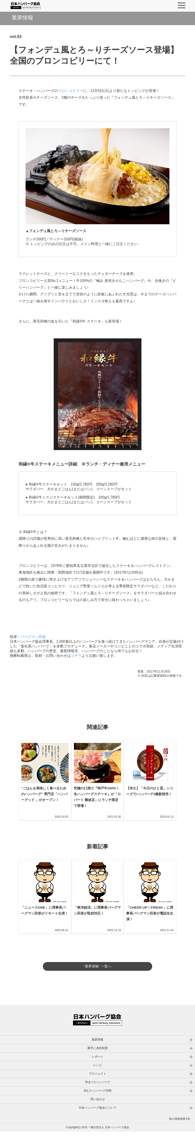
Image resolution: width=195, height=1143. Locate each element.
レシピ (97, 1076)
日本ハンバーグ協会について (98, 1119)
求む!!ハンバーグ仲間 (97, 1102)
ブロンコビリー (70, 91)
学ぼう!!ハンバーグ (97, 1093)
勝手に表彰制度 (97, 1059)
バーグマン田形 (33, 637)
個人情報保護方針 (180, 1130)
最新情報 (97, 1051)
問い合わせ (97, 1110)
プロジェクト (97, 1085)
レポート (97, 1068)
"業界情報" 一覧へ (97, 972)
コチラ (76, 655)
